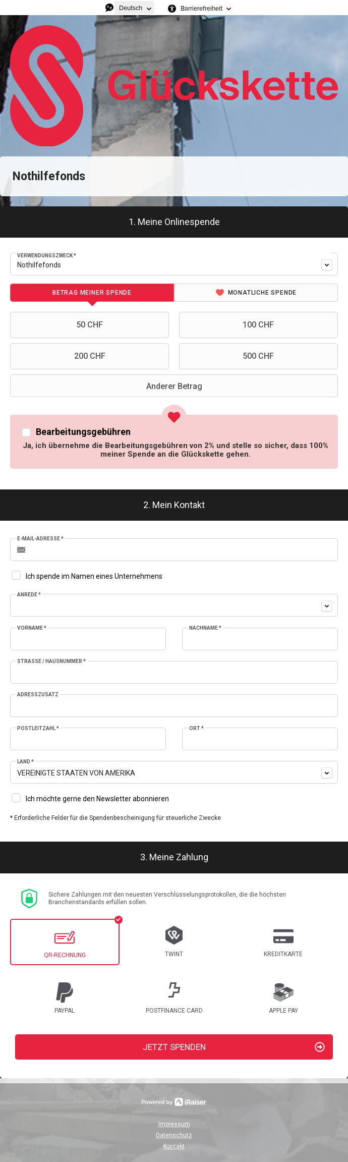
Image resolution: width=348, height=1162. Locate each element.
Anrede (29, 594)
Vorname (31, 628)
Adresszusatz (38, 694)
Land (25, 761)
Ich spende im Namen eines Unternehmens (94, 576)
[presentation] (92, 292)
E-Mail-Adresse (40, 538)
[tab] (92, 293)
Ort (196, 728)
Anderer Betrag (107, 386)
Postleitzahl (38, 728)
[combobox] (174, 264)
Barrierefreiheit (201, 8)
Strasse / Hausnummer (51, 661)
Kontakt (174, 1146)
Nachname (205, 628)
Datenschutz (174, 1135)
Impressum (174, 1124)
